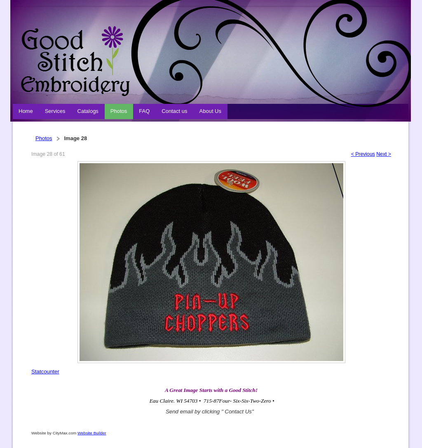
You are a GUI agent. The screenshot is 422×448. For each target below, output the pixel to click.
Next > (383, 154)
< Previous (363, 154)
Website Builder (91, 433)
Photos (43, 138)
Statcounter (45, 371)
